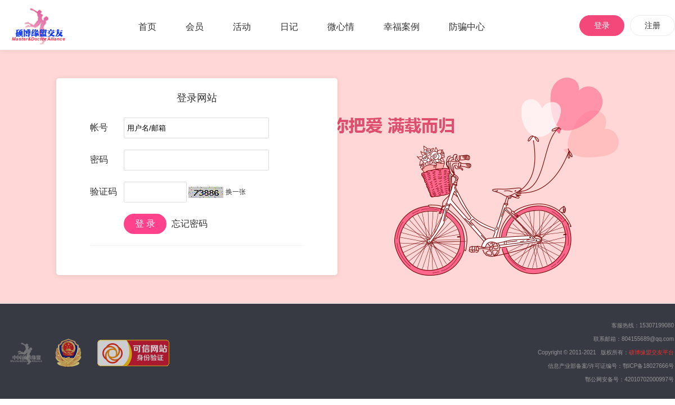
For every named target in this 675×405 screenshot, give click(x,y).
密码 (99, 159)
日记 (289, 27)
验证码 (103, 191)
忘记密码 (190, 223)
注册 (652, 25)
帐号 (99, 127)
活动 (242, 27)
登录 (602, 25)
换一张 (236, 192)
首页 (147, 27)
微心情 (340, 27)
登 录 (145, 223)
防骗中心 (467, 27)
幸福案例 (402, 27)
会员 (195, 27)
